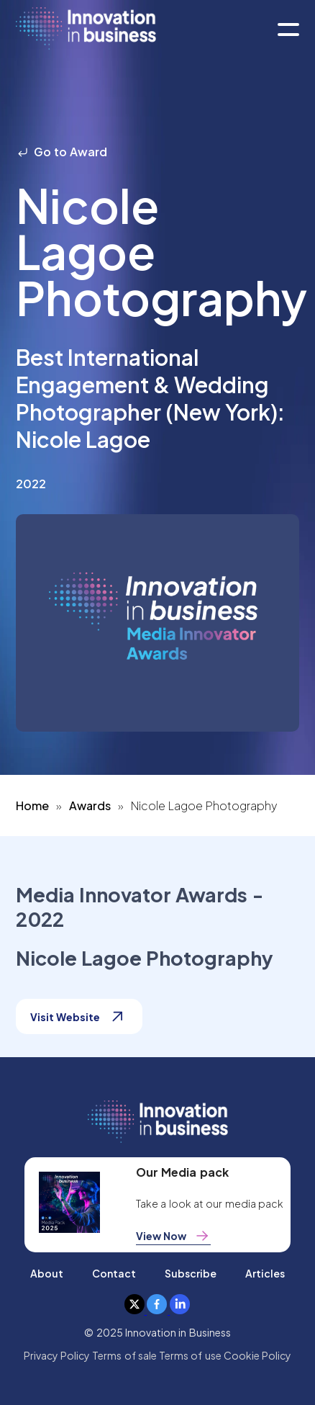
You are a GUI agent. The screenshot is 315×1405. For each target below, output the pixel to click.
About (46, 1273)
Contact (114, 1273)
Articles (265, 1273)
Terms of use (190, 1355)
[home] (86, 29)
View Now (173, 1235)
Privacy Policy (57, 1355)
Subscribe (190, 1273)
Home (32, 805)
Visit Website (79, 1016)
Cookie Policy (257, 1355)
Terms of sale (124, 1355)
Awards (90, 805)
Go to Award (62, 151)
